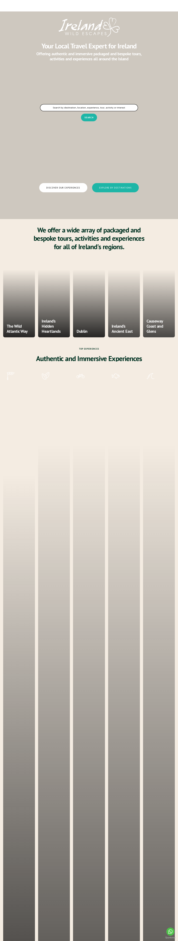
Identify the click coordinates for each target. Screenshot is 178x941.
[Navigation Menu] (10, 5)
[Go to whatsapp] (170, 932)
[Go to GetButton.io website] (170, 938)
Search (89, 117)
